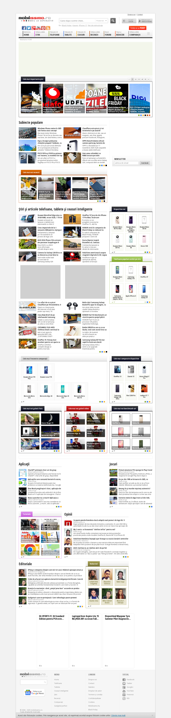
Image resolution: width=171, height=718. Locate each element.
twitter (29, 28)
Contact (140, 14)
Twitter (127, 683)
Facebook (128, 679)
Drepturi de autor (95, 691)
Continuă (144, 163)
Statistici (91, 687)
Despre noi (132, 14)
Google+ (128, 687)
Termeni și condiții (95, 694)
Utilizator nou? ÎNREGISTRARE (145, 21)
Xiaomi (75, 25)
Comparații (58, 702)
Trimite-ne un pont (137, 28)
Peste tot (101, 20)
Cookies (91, 702)
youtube (38, 28)
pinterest (43, 28)
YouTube (128, 691)
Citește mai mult (118, 715)
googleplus (33, 28)
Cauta (113, 20)
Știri (55, 694)
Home (56, 679)
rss (48, 28)
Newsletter (119, 159)
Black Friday (67, 25)
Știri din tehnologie (95, 25)
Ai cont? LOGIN (129, 21)
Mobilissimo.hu (94, 706)
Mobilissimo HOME (26, 40)
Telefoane (58, 683)
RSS (126, 698)
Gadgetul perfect (60, 706)
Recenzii (57, 698)
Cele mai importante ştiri (33, 79)
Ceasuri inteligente (61, 691)
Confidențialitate (94, 698)
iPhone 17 (83, 25)
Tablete (57, 687)
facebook (24, 28)
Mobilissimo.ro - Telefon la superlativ (36, 18)
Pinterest (128, 694)
